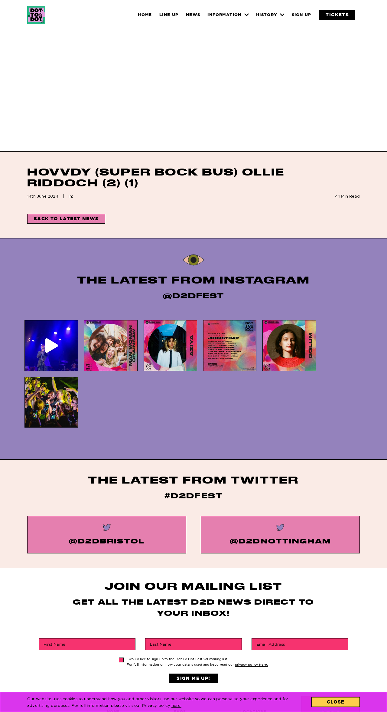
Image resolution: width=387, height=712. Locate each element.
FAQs (180, 655)
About (248, 672)
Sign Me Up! (193, 621)
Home (113, 655)
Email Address (270, 587)
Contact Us (254, 663)
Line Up (115, 681)
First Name (54, 587)
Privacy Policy (193, 672)
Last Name (160, 587)
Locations (253, 655)
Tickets (116, 672)
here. (176, 705)
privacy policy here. (251, 608)
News (113, 663)
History (184, 663)
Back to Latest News (66, 218)
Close (336, 701)
